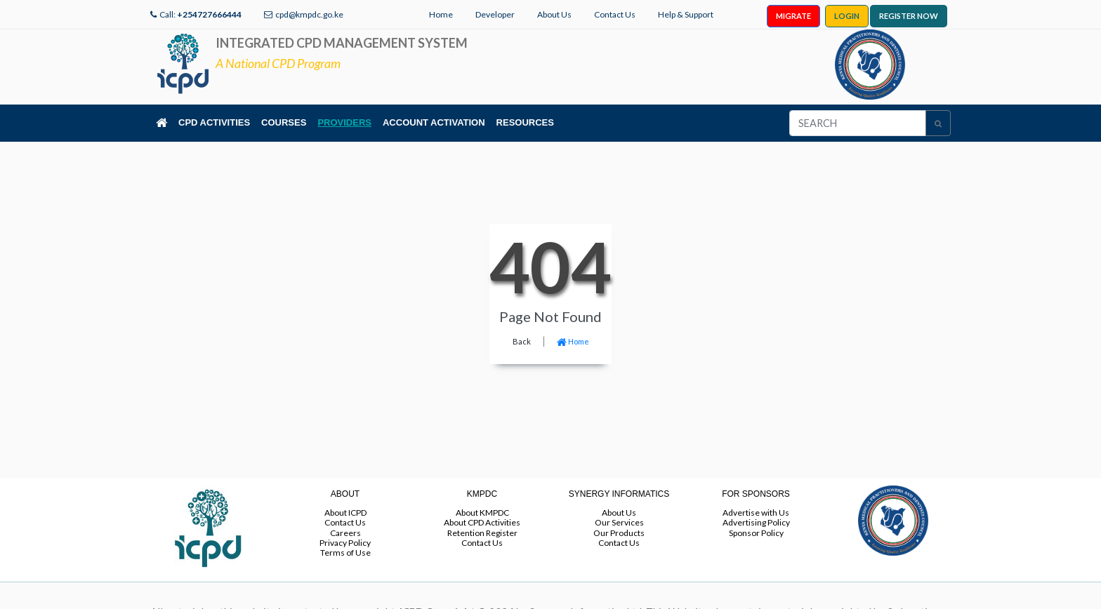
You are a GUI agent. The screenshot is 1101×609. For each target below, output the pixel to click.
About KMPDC (482, 512)
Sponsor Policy (756, 533)
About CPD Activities (482, 522)
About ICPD (345, 512)
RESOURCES (525, 122)
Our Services (619, 522)
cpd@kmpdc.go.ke (309, 14)
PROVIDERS (344, 122)
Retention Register (482, 533)
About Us (554, 14)
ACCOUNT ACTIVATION (434, 122)
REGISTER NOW (908, 15)
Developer (495, 14)
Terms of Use (345, 552)
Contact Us (614, 14)
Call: (200, 14)
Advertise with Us (756, 512)
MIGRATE (793, 15)
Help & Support (685, 14)
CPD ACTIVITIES (214, 122)
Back (522, 341)
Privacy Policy (345, 542)
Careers (345, 533)
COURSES (283, 122)
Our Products (619, 533)
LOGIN (846, 15)
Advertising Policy (756, 522)
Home (441, 14)
